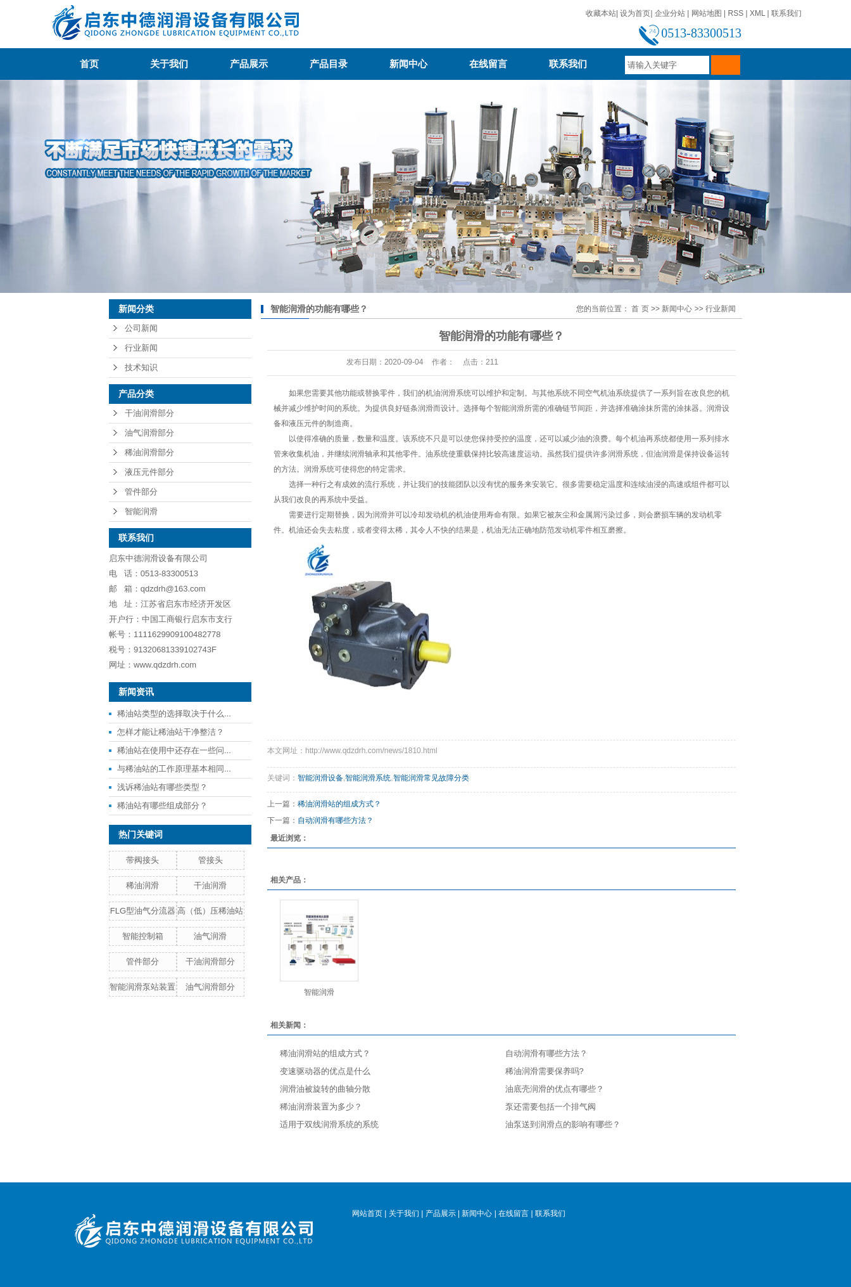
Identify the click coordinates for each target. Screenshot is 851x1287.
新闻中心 (408, 63)
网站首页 (367, 1213)
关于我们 (169, 63)
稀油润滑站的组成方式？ (339, 803)
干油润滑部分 (149, 413)
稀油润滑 (142, 885)
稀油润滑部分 (149, 452)
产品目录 (329, 63)
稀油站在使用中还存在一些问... (174, 750)
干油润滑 (210, 885)
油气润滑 (210, 936)
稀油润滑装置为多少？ (321, 1106)
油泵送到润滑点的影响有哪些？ (563, 1124)
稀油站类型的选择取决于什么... (174, 713)
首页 (89, 63)
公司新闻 (141, 328)
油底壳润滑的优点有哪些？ (554, 1089)
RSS (735, 13)
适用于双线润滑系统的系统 (329, 1124)
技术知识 (141, 367)
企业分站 (670, 13)
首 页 (639, 308)
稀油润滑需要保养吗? (544, 1071)
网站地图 (706, 13)
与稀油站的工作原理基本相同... (174, 768)
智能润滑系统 (368, 777)
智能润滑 (141, 511)
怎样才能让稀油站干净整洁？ (170, 732)
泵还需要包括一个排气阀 (550, 1106)
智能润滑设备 (320, 777)
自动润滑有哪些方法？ (336, 820)
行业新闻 (141, 347)
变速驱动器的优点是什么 (325, 1071)
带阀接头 (142, 860)
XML (757, 13)
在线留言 (488, 63)
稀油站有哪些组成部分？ (162, 805)
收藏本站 (601, 13)
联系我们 (786, 13)
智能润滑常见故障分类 (431, 777)
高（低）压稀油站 (210, 910)
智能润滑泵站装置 (142, 987)
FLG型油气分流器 (142, 910)
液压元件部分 (149, 472)
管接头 (210, 860)
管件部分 (141, 491)
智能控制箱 (142, 936)
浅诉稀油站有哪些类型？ (162, 787)
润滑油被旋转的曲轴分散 (325, 1089)
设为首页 (635, 13)
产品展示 (253, 63)
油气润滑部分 (149, 432)
